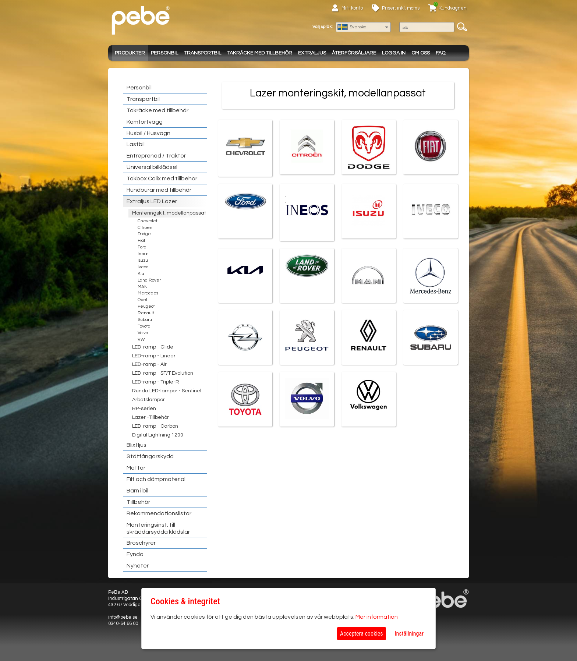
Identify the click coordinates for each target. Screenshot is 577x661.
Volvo (143, 332)
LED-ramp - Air (149, 364)
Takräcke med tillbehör (259, 53)
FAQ (440, 53)
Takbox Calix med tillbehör (162, 178)
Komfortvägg (145, 122)
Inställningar (409, 633)
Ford (142, 247)
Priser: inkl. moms (401, 8)
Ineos (143, 253)
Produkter (130, 53)
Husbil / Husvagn (148, 133)
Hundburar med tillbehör (159, 190)
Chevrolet (147, 221)
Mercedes (148, 293)
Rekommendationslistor (159, 513)
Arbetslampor (148, 399)
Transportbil (202, 53)
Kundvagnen (453, 8)
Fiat (141, 240)
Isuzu (143, 260)
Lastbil (136, 144)
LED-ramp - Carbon (155, 426)
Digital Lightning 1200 (157, 435)
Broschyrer (141, 543)
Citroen (145, 227)
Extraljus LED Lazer (152, 201)
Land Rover (149, 280)
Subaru (145, 319)
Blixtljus (136, 445)
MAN (143, 286)
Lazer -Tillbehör (150, 417)
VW (141, 339)
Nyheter (138, 566)
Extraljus (312, 53)
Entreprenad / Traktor (156, 156)
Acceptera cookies (361, 633)
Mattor (136, 468)
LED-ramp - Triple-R (155, 382)
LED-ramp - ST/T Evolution (162, 373)
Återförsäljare (354, 53)
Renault (146, 313)
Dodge (144, 233)
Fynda (135, 554)
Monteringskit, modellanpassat (169, 213)
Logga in (394, 53)
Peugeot (146, 306)
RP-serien (144, 408)
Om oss (420, 53)
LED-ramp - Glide (152, 347)
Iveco (143, 267)
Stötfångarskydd (150, 456)
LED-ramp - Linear (154, 355)
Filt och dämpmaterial (156, 479)
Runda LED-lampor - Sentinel (166, 390)
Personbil (164, 53)
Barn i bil (137, 491)
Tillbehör (138, 502)
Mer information (376, 617)
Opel (142, 299)
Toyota (144, 326)
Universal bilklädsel (152, 167)
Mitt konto (352, 8)
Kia (141, 273)
